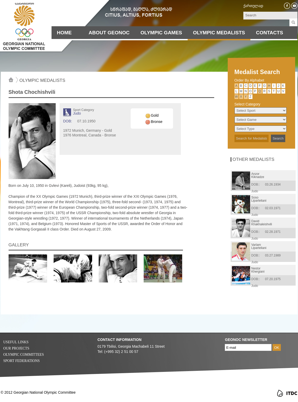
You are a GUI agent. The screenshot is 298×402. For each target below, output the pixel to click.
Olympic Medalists (219, 32)
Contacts (269, 32)
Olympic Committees (23, 355)
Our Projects (16, 348)
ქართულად (253, 6)
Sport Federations (21, 361)
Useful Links (16, 342)
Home (64, 32)
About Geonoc (109, 32)
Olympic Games (161, 32)
